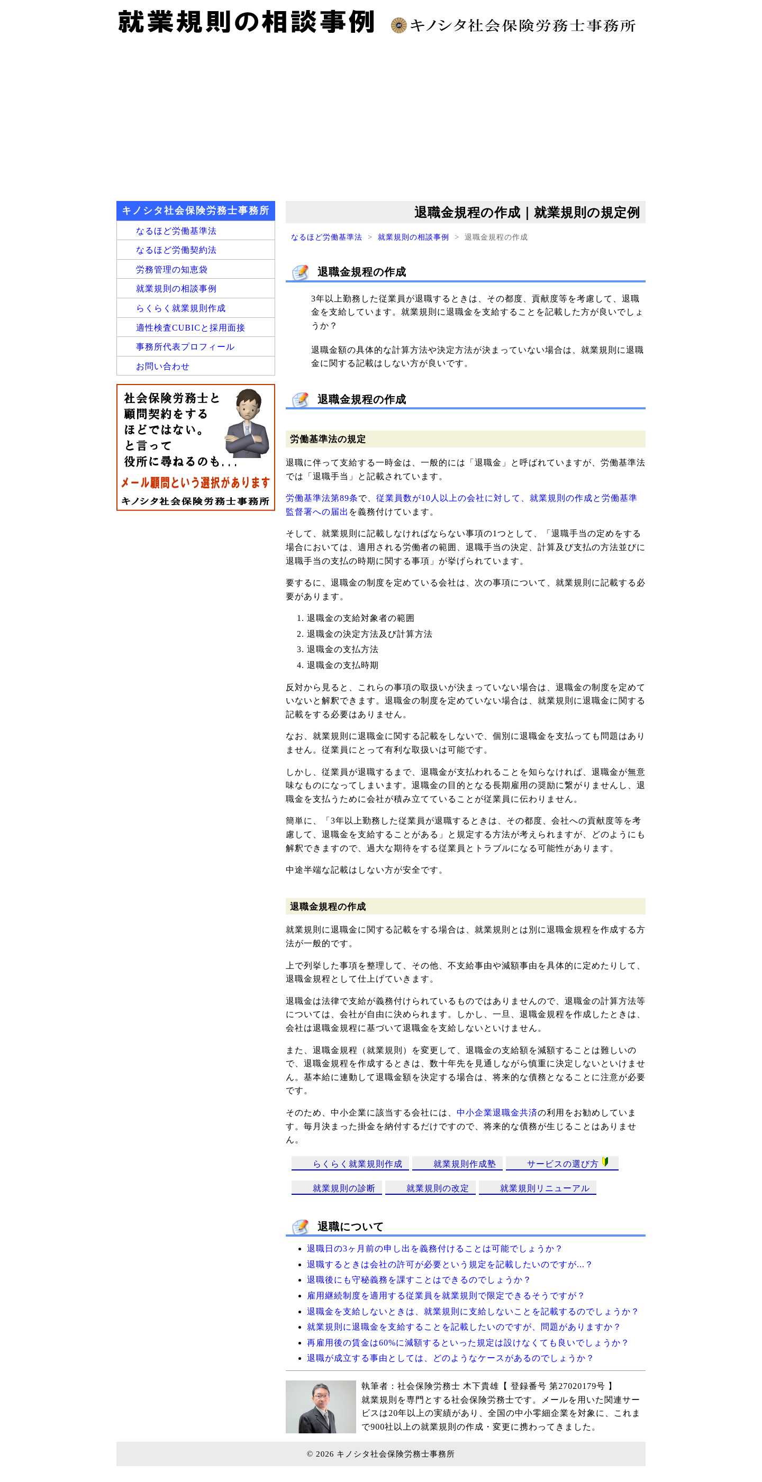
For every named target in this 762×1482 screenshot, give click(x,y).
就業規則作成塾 (464, 1163)
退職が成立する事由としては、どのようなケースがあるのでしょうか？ (451, 1357)
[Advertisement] (381, 116)
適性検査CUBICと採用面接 (191, 327)
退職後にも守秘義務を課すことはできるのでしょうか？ (419, 1279)
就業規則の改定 (437, 1188)
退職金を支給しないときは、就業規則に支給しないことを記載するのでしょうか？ (473, 1311)
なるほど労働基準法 (326, 237)
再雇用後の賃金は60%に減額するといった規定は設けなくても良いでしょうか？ (468, 1342)
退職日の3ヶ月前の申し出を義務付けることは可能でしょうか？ (435, 1248)
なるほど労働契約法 (176, 249)
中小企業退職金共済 (497, 1112)
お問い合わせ (163, 366)
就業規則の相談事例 (413, 237)
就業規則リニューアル (545, 1188)
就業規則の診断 (344, 1188)
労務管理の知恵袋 (172, 269)
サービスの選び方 (569, 1162)
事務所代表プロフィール (185, 346)
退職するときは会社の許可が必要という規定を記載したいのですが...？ (450, 1264)
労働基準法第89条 (322, 497)
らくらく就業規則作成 (358, 1163)
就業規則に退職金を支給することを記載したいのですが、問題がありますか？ (464, 1326)
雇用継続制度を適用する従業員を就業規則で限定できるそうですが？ (446, 1295)
